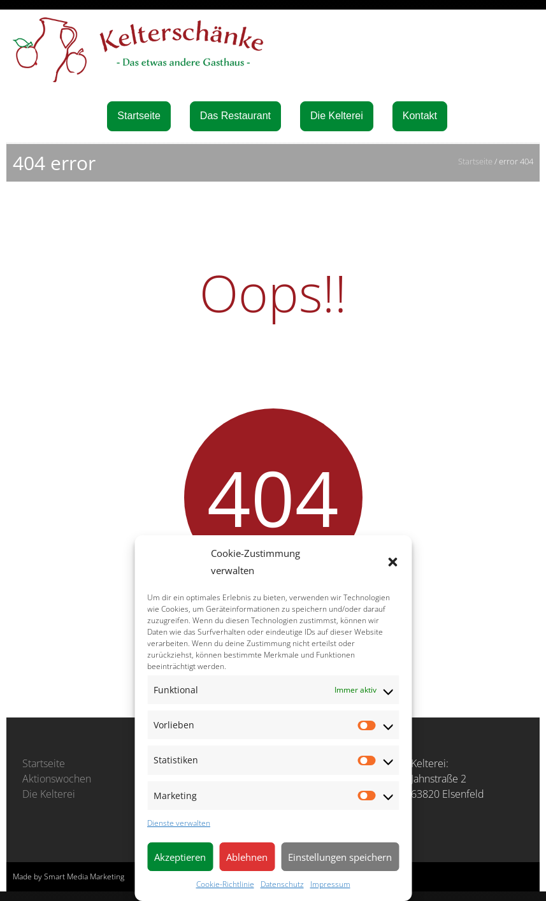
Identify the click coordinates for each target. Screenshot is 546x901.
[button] (392, 562)
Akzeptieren (180, 857)
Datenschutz (282, 884)
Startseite (139, 115)
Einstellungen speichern (340, 857)
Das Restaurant (235, 115)
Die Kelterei (336, 115)
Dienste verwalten (178, 823)
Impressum (330, 884)
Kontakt (420, 115)
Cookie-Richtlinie (225, 884)
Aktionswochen (56, 779)
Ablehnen (247, 857)
